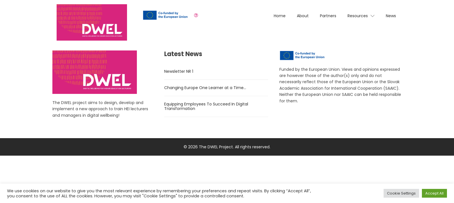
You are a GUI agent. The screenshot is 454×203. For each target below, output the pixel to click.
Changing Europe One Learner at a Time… (205, 88)
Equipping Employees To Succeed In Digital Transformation (206, 106)
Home (280, 16)
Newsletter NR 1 (178, 71)
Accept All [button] (434, 193)
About (303, 16)
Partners (328, 16)
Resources (361, 16)
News (391, 16)
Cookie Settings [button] (401, 193)
